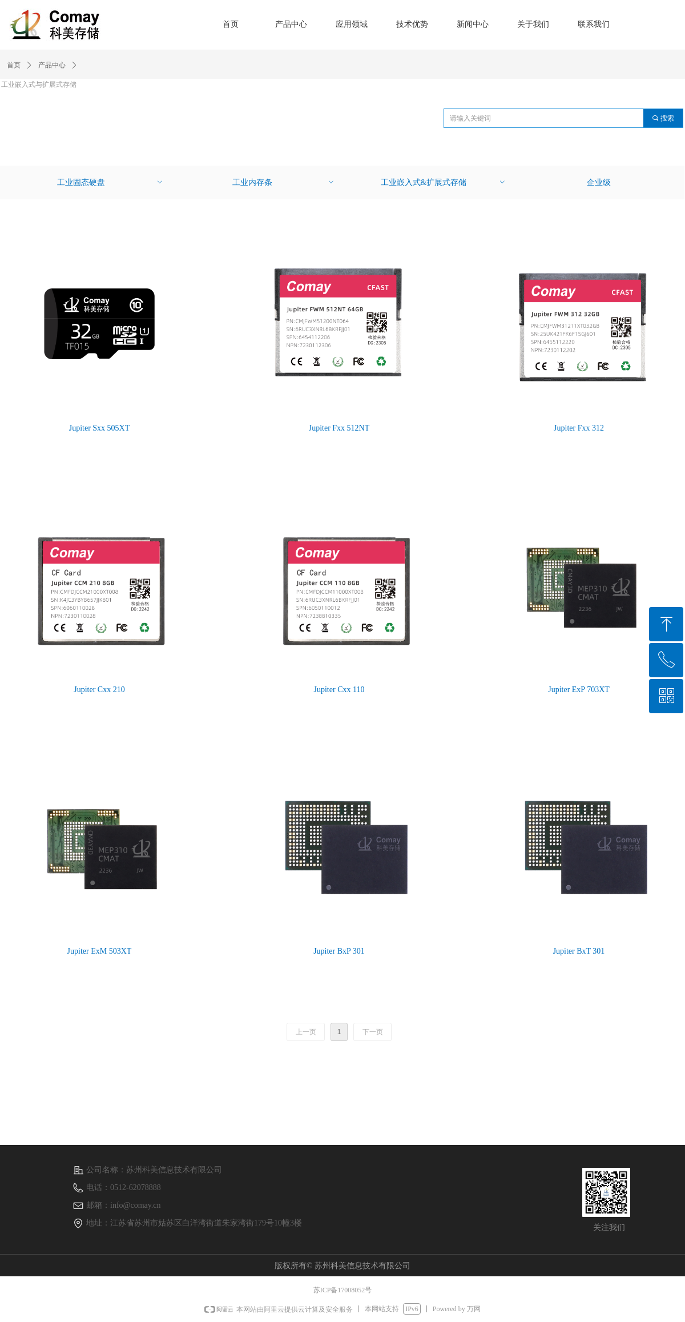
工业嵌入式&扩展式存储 (443, 182)
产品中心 (52, 65)
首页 (14, 65)
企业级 (599, 182)
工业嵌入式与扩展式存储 (38, 85)
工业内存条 (283, 182)
